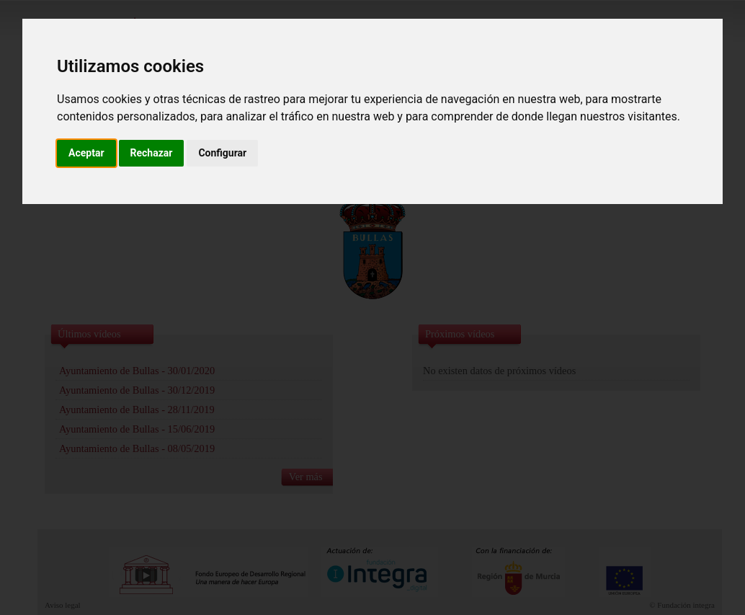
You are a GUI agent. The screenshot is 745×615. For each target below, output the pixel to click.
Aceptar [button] (86, 153)
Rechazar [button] (151, 153)
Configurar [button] (222, 153)
